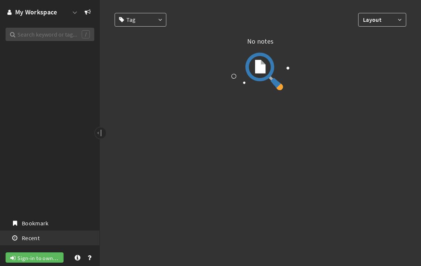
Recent (25, 238)
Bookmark (30, 223)
